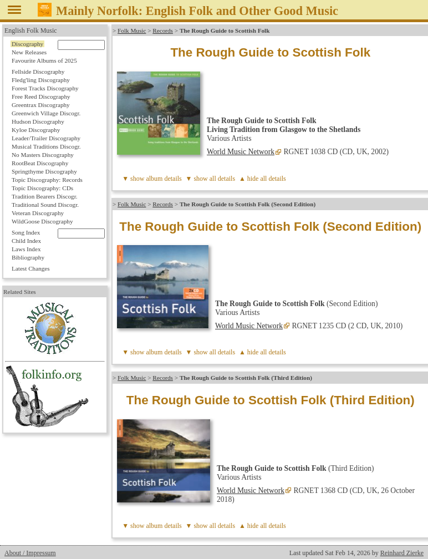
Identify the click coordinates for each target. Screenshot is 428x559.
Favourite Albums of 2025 (44, 60)
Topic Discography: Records (47, 179)
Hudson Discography (38, 121)
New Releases (29, 52)
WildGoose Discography (42, 221)
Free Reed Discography (41, 96)
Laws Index (26, 249)
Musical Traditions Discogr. (46, 146)
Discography (27, 43)
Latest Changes (31, 268)
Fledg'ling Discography (41, 80)
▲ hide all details (262, 178)
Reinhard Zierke (402, 553)
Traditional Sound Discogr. (45, 204)
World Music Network (240, 152)
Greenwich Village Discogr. (46, 113)
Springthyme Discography (44, 171)
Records (162, 30)
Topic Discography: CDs (42, 188)
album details (163, 178)
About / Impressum (30, 553)
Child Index (26, 240)
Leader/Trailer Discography (46, 138)
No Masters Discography (43, 154)
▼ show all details (211, 178)
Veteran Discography (38, 213)
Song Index (26, 232)
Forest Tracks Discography (45, 88)
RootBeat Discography (40, 163)
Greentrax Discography (41, 104)
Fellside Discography (38, 71)
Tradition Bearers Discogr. (45, 196)
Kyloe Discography (36, 129)
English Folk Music (30, 30)
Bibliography (28, 257)
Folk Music (132, 30)
